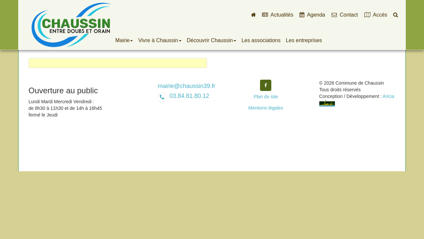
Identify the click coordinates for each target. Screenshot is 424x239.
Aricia (388, 96)
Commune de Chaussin (71, 25)
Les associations (261, 40)
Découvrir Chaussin (211, 40)
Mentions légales (265, 108)
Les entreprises (304, 40)
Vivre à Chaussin (159, 40)
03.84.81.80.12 (188, 96)
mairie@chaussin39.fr (186, 86)
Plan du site (266, 96)
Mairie (124, 40)
